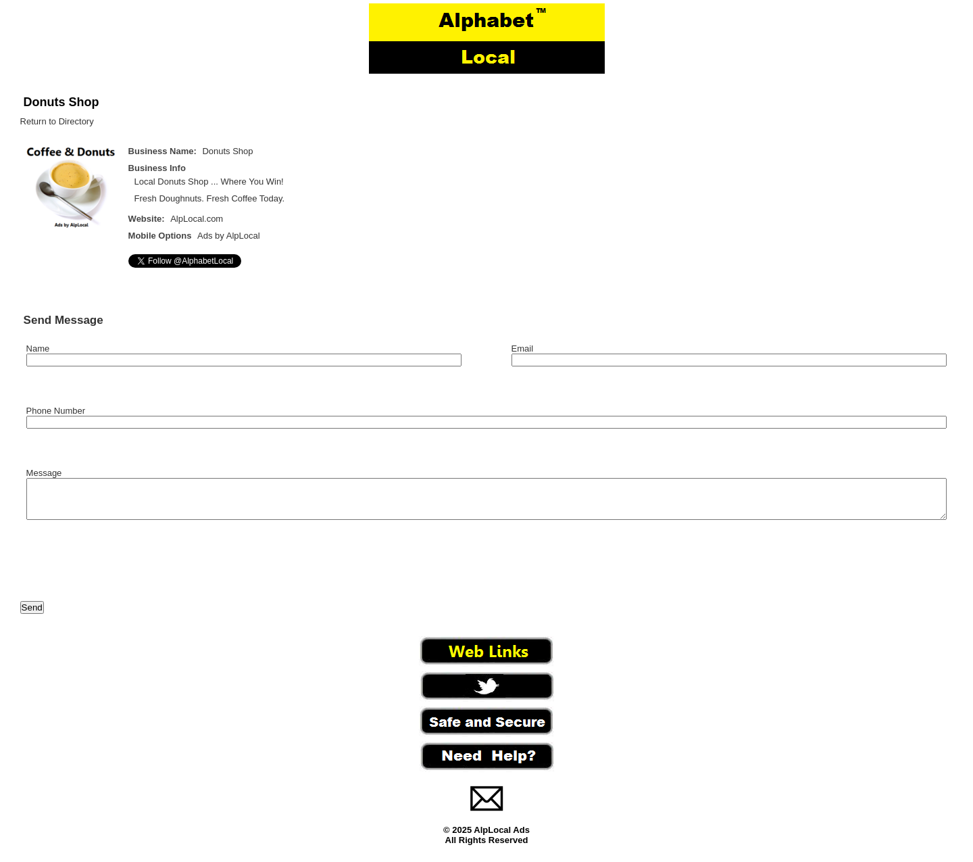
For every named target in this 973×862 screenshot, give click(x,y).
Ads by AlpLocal (228, 236)
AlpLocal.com (196, 219)
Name (38, 348)
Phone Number (55, 411)
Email (523, 348)
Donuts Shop (61, 102)
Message (44, 473)
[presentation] (123, 569)
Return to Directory (57, 121)
